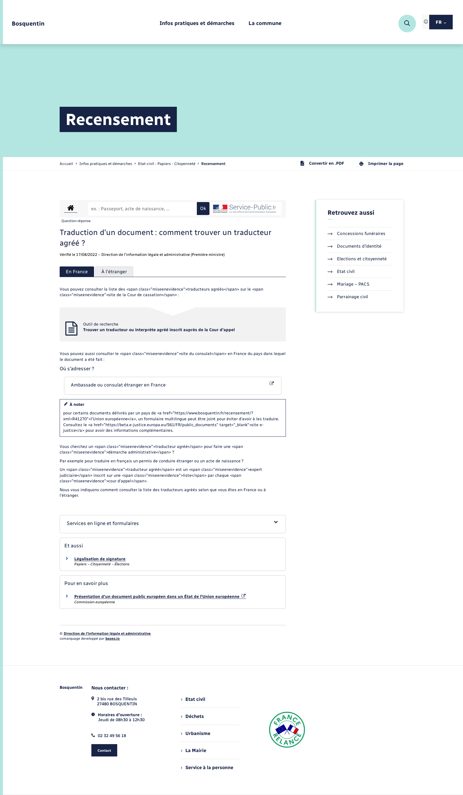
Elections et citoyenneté (357, 258)
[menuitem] (197, 23)
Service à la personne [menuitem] (207, 767)
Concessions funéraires (356, 233)
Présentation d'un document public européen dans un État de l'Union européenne (160, 596)
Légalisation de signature (99, 558)
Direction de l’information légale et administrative (107, 633)
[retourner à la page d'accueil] (28, 23)
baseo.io (112, 638)
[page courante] (213, 163)
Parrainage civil (348, 296)
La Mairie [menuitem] (193, 750)
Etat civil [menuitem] (193, 699)
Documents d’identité (354, 246)
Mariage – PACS (348, 284)
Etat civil (341, 271)
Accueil (66, 163)
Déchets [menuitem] (192, 716)
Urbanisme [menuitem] (195, 733)
